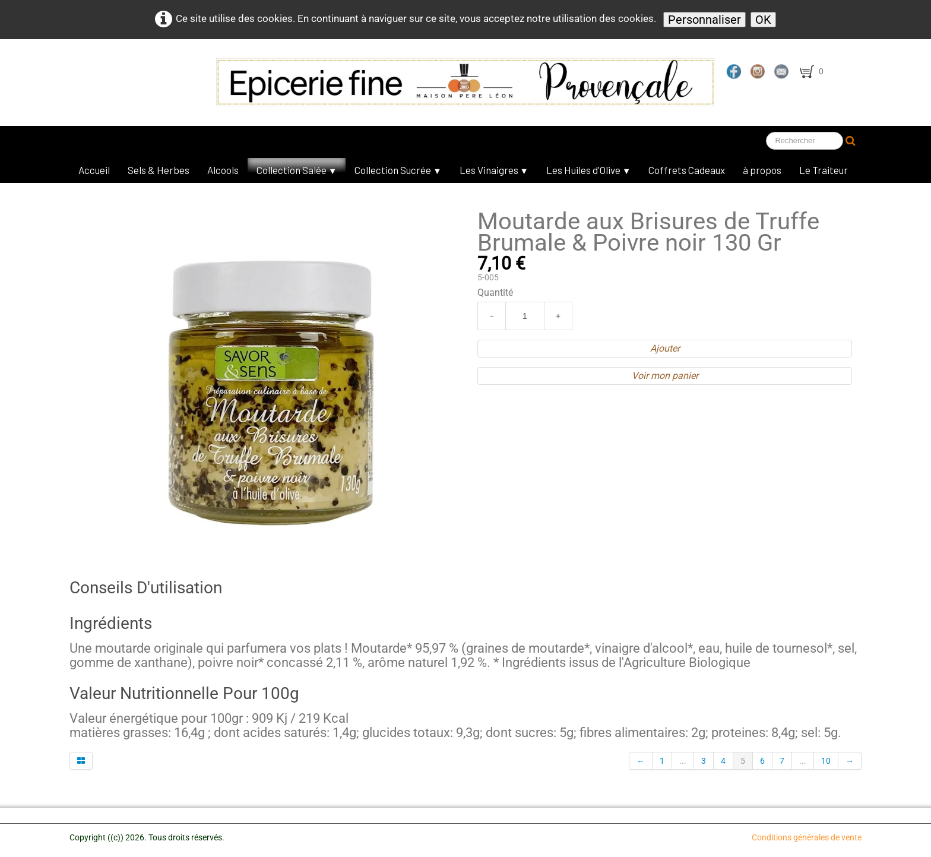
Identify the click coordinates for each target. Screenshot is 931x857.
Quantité (495, 292)
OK (763, 19)
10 (826, 761)
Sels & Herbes (158, 170)
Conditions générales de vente (807, 837)
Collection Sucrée (397, 170)
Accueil (94, 170)
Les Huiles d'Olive (588, 170)
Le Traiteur (823, 170)
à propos (762, 170)
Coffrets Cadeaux (686, 170)
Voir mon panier (665, 375)
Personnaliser (704, 19)
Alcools (223, 170)
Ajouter (665, 348)
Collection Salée (296, 170)
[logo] (346, 82)
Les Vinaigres (494, 170)
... (682, 761)
